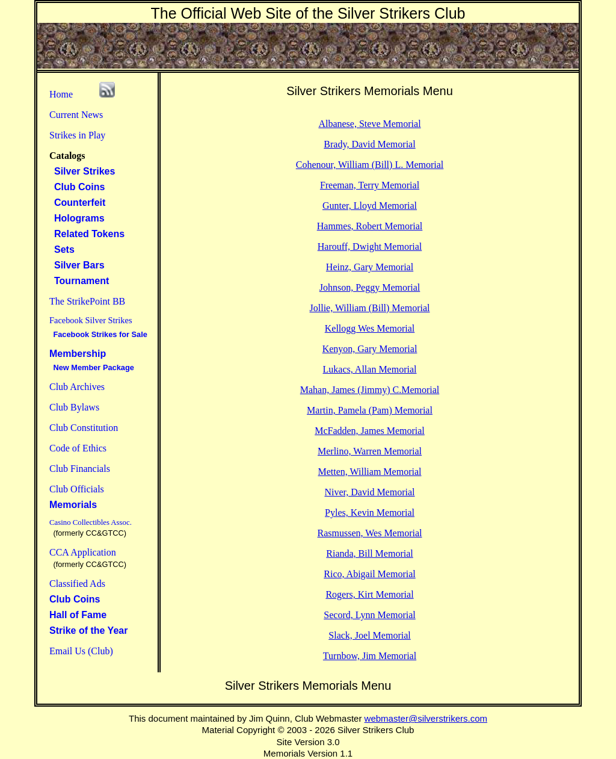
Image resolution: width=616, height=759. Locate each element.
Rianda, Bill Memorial (369, 553)
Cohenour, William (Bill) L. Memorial (370, 165)
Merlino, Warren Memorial (370, 451)
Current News (76, 115)
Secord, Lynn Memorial (369, 615)
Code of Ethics (77, 448)
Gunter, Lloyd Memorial (369, 205)
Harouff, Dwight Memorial (370, 246)
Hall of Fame (77, 615)
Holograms (77, 218)
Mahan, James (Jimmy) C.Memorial (370, 390)
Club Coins (77, 187)
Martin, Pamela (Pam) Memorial (370, 410)
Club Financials (79, 468)
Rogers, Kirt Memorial (369, 594)
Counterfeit (77, 202)
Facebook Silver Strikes (90, 320)
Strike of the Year (88, 630)
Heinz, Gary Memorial (369, 267)
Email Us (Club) (81, 651)
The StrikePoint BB (87, 301)
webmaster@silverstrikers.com (426, 718)
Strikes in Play (77, 135)
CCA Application (82, 552)
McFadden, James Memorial (370, 431)
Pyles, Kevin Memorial (369, 512)
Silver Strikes (82, 171)
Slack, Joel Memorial (369, 635)
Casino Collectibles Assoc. (90, 522)
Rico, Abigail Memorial (369, 574)
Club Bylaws (74, 407)
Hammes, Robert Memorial (370, 226)
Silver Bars (77, 265)
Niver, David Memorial (370, 492)
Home (61, 94)
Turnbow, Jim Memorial (369, 656)
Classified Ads (77, 583)
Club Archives (77, 387)
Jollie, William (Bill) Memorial (370, 308)
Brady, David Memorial (369, 144)
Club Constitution (83, 428)
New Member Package (91, 367)
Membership (77, 354)
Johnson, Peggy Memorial (369, 287)
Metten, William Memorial (370, 471)
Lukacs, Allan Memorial (370, 369)
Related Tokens (87, 234)
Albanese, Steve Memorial (369, 124)
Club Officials (76, 489)
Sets (62, 249)
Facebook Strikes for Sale (98, 334)
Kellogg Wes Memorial (370, 328)
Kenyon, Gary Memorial (369, 349)
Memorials (73, 505)
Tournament (79, 281)
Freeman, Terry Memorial (369, 185)
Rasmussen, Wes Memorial (370, 533)
